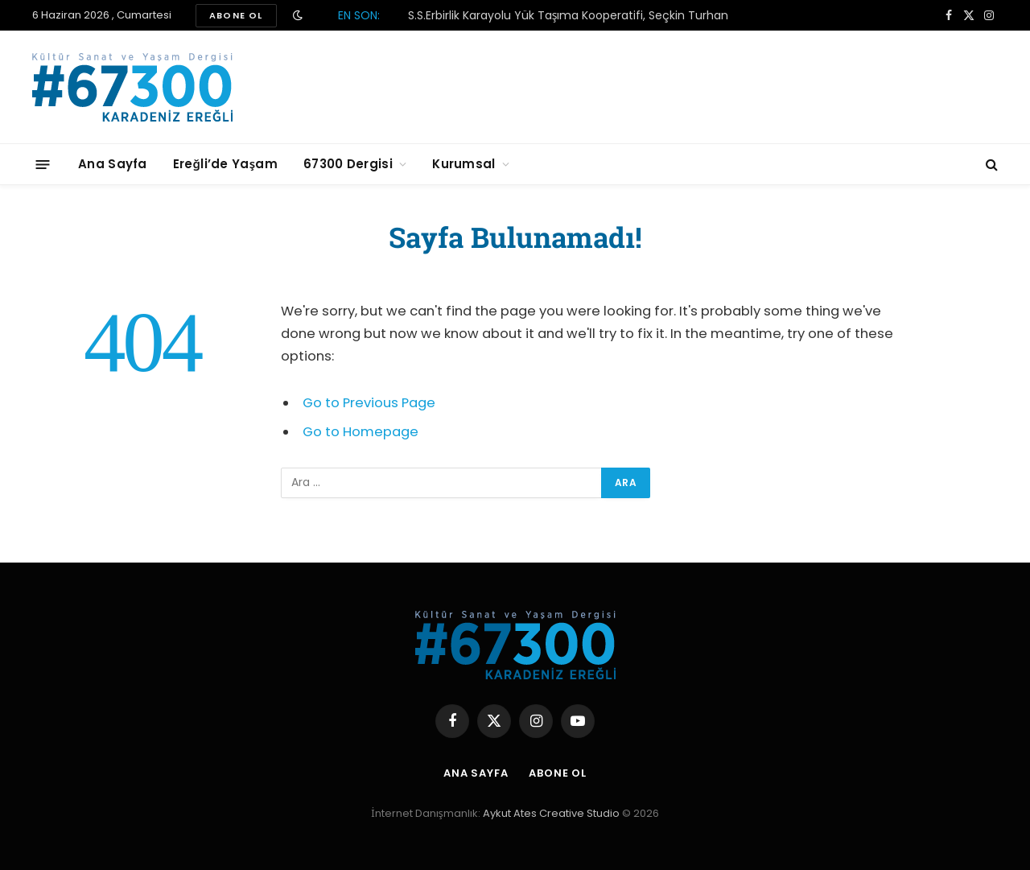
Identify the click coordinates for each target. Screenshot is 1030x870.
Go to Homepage (360, 432)
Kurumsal (463, 163)
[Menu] (43, 163)
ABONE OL (236, 15)
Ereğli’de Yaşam (225, 163)
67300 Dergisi (348, 163)
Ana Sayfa (112, 163)
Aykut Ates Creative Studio (551, 813)
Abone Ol (558, 773)
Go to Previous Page (369, 403)
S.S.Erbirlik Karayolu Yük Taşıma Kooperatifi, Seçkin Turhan (568, 15)
